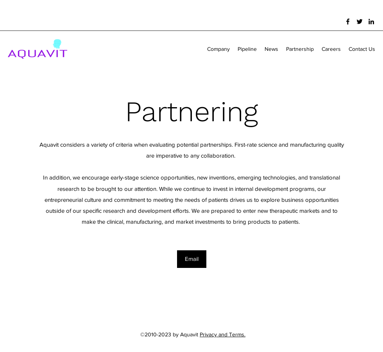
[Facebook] (348, 21)
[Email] (191, 259)
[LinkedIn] (371, 21)
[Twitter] (359, 21)
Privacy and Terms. (222, 334)
